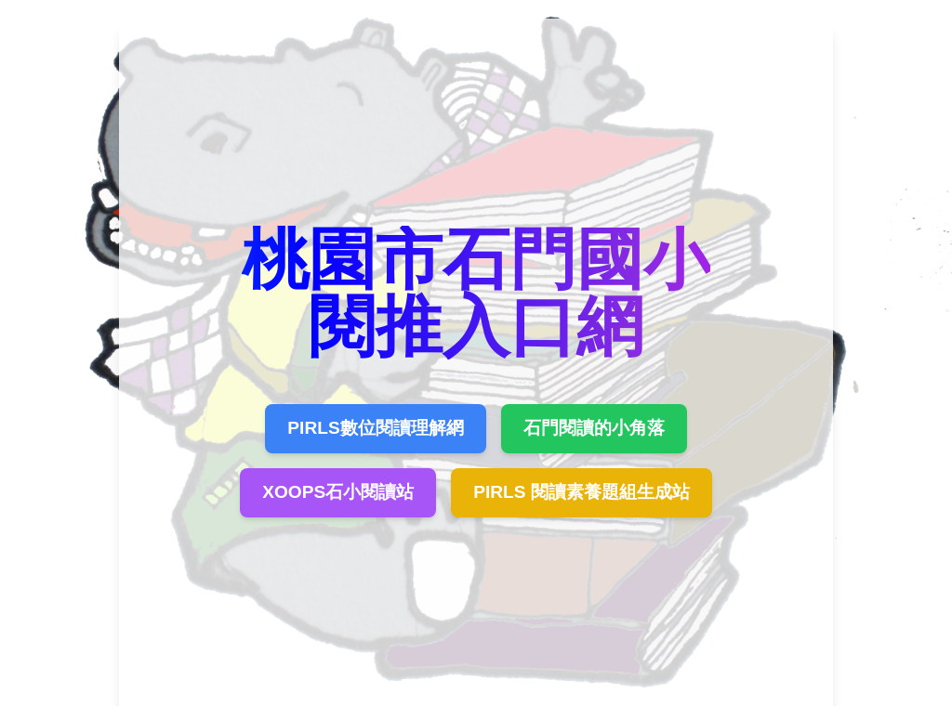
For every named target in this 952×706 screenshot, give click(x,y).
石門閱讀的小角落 (594, 428)
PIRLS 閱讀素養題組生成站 (581, 492)
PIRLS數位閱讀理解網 (375, 428)
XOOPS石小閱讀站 (338, 492)
